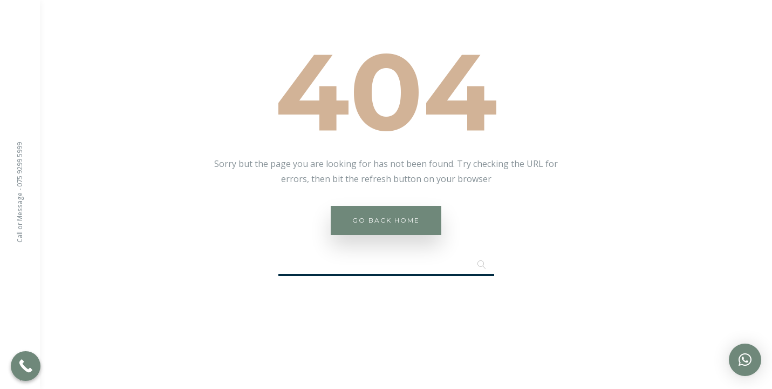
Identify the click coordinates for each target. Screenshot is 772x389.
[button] (745, 360)
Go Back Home (386, 220)
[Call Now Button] (25, 366)
